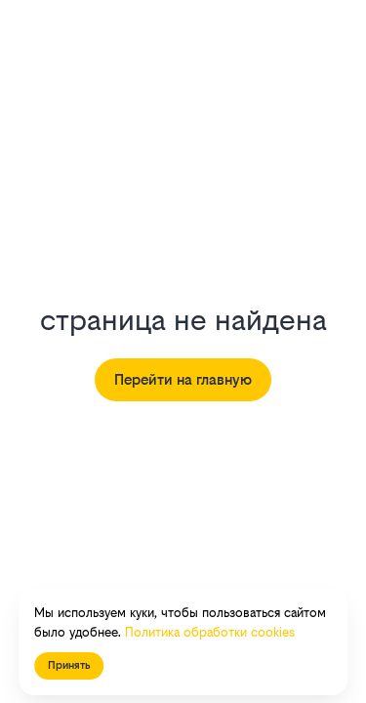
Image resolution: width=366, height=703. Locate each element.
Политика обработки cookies (210, 632)
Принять (69, 665)
